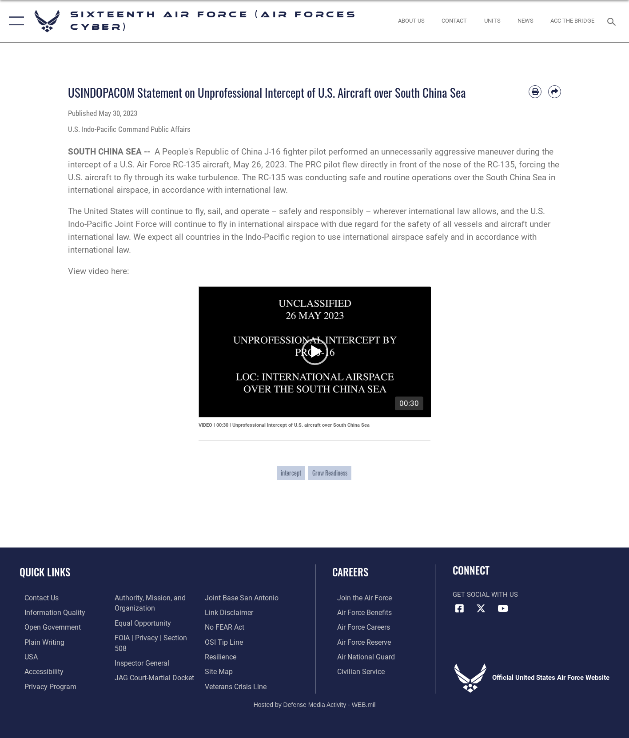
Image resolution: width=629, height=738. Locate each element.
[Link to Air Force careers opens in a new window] (358, 627)
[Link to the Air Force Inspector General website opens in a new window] (139, 651)
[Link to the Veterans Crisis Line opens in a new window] (237, 670)
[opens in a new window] (48, 612)
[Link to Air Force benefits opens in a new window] (358, 612)
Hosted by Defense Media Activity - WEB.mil (315, 700)
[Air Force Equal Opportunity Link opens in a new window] (139, 622)
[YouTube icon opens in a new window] (503, 608)
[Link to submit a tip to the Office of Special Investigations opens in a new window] (224, 627)
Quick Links (45, 571)
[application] (315, 352)
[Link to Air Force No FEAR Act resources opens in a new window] (226, 612)
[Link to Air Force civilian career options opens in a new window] (355, 670)
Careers (350, 571)
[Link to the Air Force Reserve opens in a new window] (358, 641)
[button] (14, 21)
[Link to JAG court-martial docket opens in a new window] (151, 666)
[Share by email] (554, 91)
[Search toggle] (613, 21)
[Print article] (535, 91)
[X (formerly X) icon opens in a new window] (481, 608)
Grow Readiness (329, 472)
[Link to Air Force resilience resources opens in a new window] (222, 641)
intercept (291, 472)
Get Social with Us (485, 595)
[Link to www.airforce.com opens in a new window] (358, 598)
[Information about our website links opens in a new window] (230, 598)
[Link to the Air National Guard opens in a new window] (359, 655)
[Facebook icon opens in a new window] (459, 608)
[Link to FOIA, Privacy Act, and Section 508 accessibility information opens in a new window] (153, 637)
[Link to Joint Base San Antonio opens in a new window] (148, 680)
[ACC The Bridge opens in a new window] (572, 21)
